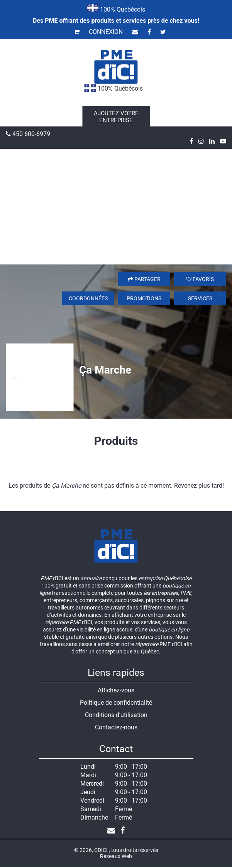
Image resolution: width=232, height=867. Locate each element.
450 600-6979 (28, 134)
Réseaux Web (116, 856)
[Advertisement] (116, 207)
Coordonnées (88, 298)
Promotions (144, 298)
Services (200, 298)
